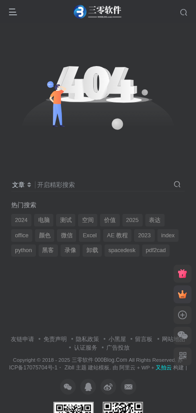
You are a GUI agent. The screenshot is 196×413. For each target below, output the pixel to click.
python (23, 250)
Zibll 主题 (75, 367)
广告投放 (118, 347)
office (22, 235)
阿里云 (127, 367)
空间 (88, 220)
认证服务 (85, 347)
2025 (132, 220)
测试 (66, 220)
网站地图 (173, 339)
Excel (90, 235)
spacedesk (122, 250)
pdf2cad (156, 250)
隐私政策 (87, 339)
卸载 (92, 250)
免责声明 (55, 339)
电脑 (44, 220)
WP (145, 367)
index (167, 235)
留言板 (143, 339)
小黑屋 (117, 339)
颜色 (45, 235)
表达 (155, 220)
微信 (67, 235)
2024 (21, 220)
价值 (110, 220)
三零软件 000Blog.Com (100, 360)
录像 (70, 250)
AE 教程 (117, 235)
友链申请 (22, 339)
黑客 (48, 250)
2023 (144, 235)
